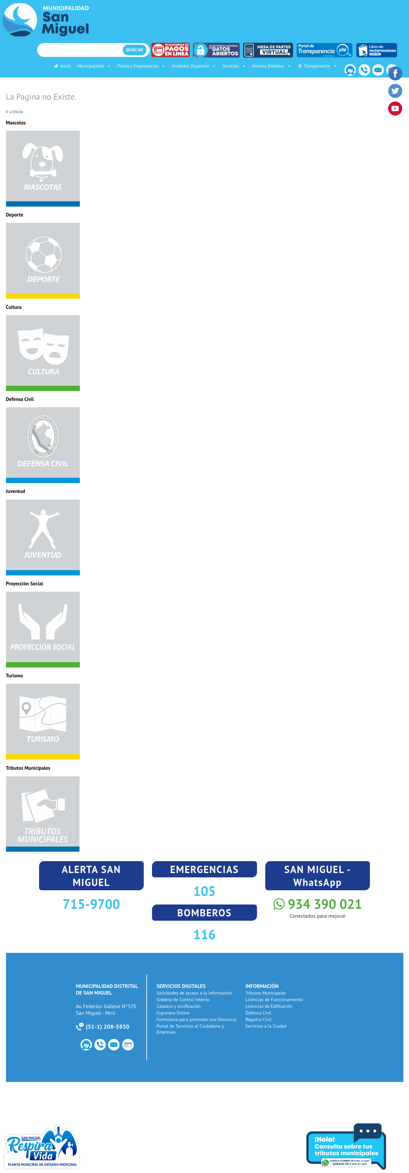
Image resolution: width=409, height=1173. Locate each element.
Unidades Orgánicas (189, 66)
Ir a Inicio (14, 112)
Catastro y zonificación (180, 1006)
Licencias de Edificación (269, 1006)
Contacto (345, 70)
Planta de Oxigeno (53, 1146)
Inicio (60, 66)
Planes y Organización (136, 66)
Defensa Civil (259, 1013)
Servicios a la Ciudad (266, 1026)
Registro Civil (259, 1019)
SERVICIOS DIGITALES (182, 986)
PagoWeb (131, 1045)
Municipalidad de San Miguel (46, 19)
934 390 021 (317, 903)
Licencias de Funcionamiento (275, 999)
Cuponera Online (174, 1013)
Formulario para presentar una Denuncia (198, 1019)
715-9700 (91, 903)
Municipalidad (88, 66)
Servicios (228, 66)
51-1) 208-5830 (107, 1026)
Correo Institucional (376, 70)
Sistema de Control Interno (184, 999)
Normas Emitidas (266, 66)
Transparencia (315, 66)
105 (204, 891)
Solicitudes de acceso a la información (195, 993)
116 (204, 934)
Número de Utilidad (361, 70)
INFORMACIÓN (263, 986)
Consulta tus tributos (356, 1146)
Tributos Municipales (266, 993)
